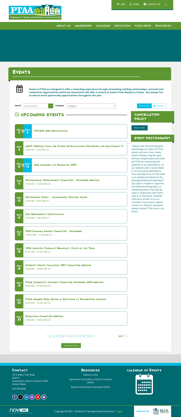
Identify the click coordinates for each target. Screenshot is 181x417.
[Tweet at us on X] (20, 397)
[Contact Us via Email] (44, 397)
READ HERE (139, 127)
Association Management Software (21, 410)
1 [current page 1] (48, 336)
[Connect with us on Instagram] (32, 397)
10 (88, 336)
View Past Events (71, 345)
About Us (63, 26)
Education (123, 26)
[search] (50, 105)
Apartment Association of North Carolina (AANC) (90, 381)
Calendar (103, 26)
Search (18, 105)
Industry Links (90, 374)
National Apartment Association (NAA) (90, 387)
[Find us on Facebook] (14, 397)
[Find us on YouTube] (37, 397)
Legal (119, 411)
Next (122, 336)
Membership (83, 26)
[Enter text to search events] (35, 105)
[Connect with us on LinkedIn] (26, 397)
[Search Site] (166, 4)
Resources (163, 26)
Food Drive (143, 26)
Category (59, 105)
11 (93, 336)
